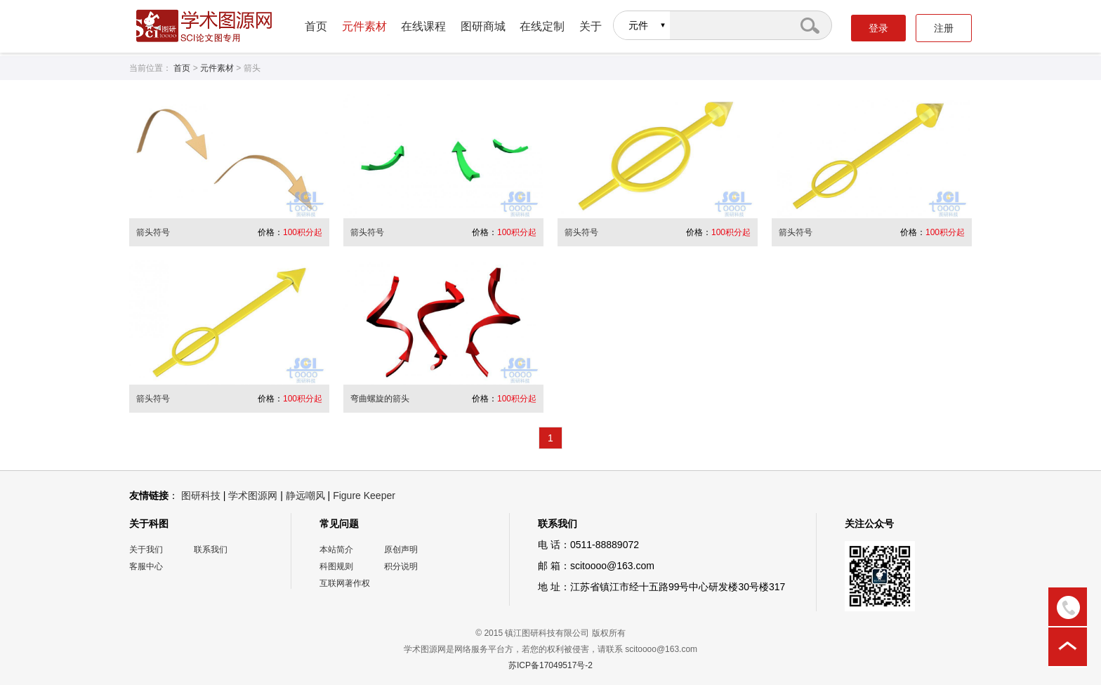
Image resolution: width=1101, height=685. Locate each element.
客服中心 (146, 566)
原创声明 (401, 549)
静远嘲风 (305, 495)
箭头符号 (153, 232)
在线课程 (423, 26)
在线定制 (542, 26)
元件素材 (364, 26)
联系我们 (211, 549)
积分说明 (401, 566)
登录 (878, 28)
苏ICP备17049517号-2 (550, 665)
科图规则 (336, 566)
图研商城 (483, 26)
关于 (590, 26)
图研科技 (200, 495)
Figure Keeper (364, 495)
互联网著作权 (344, 583)
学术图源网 (252, 495)
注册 (944, 28)
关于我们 (146, 549)
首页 (316, 26)
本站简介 (336, 549)
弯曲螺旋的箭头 (379, 399)
